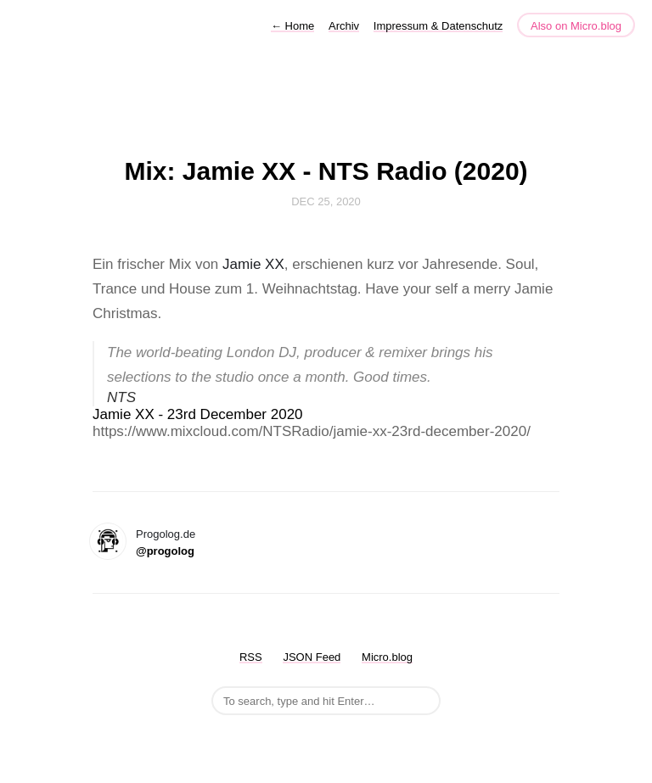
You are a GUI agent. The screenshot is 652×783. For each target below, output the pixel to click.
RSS (250, 657)
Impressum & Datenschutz (438, 26)
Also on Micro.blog (576, 26)
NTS (121, 397)
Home (292, 26)
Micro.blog (387, 657)
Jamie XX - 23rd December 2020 (198, 414)
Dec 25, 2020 (326, 201)
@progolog (165, 551)
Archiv (344, 26)
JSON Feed (311, 657)
